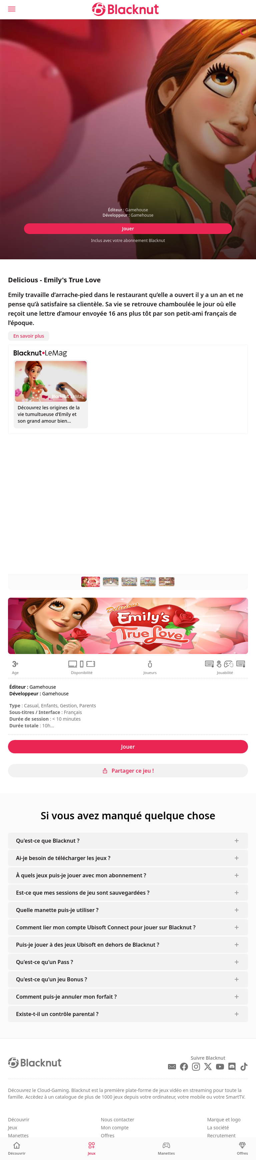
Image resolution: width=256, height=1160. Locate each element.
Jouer (128, 228)
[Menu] (11, 9)
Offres (108, 1135)
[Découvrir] (17, 1148)
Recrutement (221, 1135)
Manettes (18, 1135)
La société (218, 1127)
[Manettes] (166, 1148)
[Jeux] (92, 1148)
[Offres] (242, 1148)
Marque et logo (224, 1119)
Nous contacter (117, 1119)
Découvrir (18, 1119)
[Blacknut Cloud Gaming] (125, 9)
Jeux (12, 1127)
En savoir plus (28, 336)
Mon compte (115, 1127)
